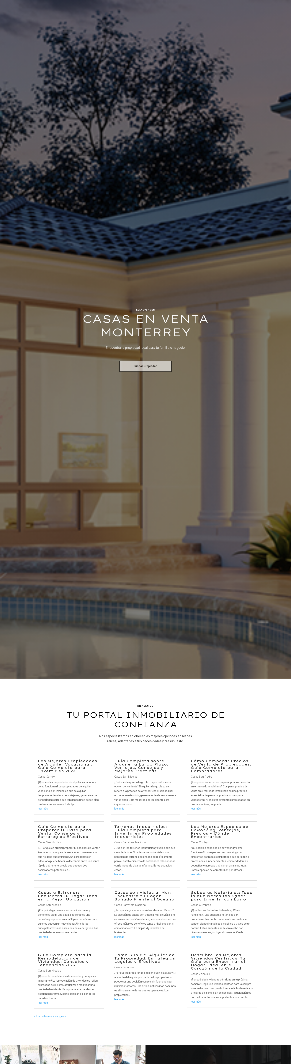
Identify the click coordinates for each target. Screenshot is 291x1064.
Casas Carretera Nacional (130, 842)
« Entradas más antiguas (50, 1016)
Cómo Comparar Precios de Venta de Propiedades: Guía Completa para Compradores (221, 766)
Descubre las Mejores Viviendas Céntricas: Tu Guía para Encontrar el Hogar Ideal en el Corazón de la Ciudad (218, 961)
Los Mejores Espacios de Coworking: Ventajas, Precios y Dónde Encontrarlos (219, 832)
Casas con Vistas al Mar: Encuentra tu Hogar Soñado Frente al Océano (144, 895)
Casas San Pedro (201, 776)
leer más (43, 808)
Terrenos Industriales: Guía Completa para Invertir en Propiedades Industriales (142, 832)
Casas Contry (46, 776)
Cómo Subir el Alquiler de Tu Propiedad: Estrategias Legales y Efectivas (144, 958)
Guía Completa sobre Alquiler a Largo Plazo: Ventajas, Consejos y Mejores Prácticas (141, 766)
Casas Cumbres (124, 967)
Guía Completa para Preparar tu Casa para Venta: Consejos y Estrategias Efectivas (64, 832)
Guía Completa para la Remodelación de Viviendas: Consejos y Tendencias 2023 (64, 960)
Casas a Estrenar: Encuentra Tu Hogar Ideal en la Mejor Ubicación (68, 895)
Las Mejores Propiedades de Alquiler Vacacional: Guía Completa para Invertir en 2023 (67, 766)
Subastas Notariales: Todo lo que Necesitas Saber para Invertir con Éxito (222, 895)
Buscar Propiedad (145, 367)
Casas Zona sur (200, 974)
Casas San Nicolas (49, 842)
